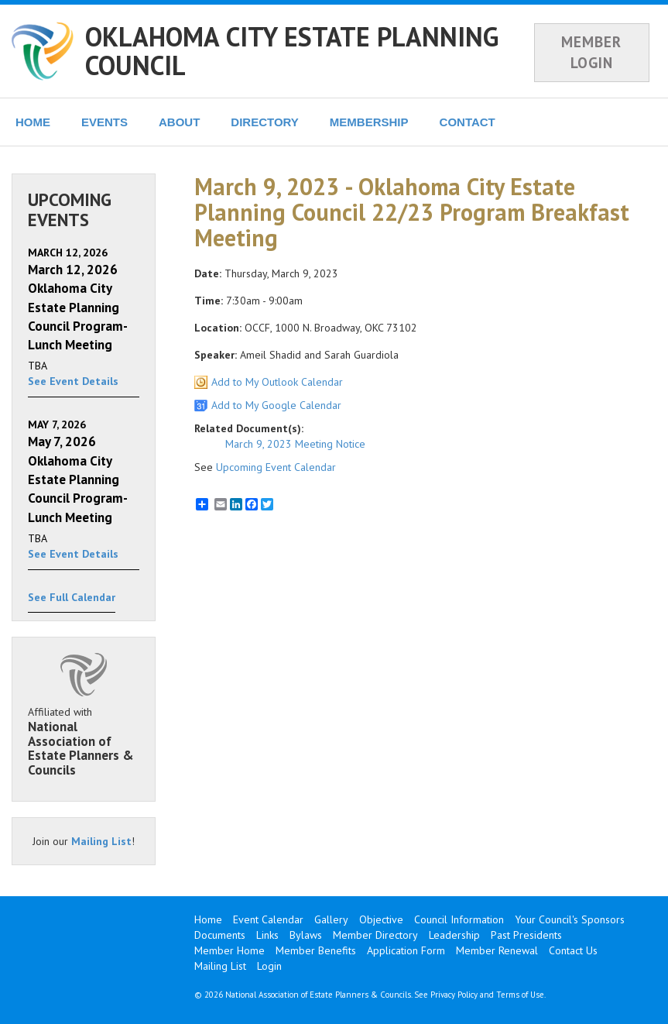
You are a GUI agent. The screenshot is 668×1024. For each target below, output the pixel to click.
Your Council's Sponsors (570, 919)
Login (269, 966)
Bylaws (305, 935)
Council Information (459, 919)
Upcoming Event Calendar (276, 467)
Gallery (331, 919)
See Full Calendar (71, 597)
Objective (381, 919)
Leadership (454, 935)
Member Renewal (497, 950)
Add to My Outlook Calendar (277, 382)
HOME (32, 122)
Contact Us (573, 950)
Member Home (229, 950)
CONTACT (467, 122)
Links (267, 935)
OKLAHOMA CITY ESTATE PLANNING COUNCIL (291, 50)
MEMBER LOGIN (591, 52)
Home (208, 919)
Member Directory (375, 935)
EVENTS (104, 122)
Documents (219, 935)
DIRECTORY (265, 122)
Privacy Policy (454, 994)
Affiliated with (83, 741)
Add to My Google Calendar (276, 405)
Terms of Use (520, 994)
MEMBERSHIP (369, 122)
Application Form (406, 950)
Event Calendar (268, 919)
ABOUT (179, 122)
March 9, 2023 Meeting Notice (295, 444)
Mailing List (101, 841)
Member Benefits (316, 950)
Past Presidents (526, 935)
